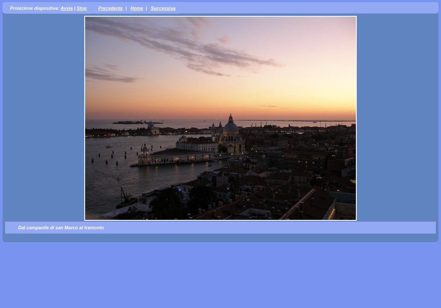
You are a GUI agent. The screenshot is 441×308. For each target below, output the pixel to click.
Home (136, 8)
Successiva (163, 8)
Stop (82, 8)
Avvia (67, 8)
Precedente (110, 8)
